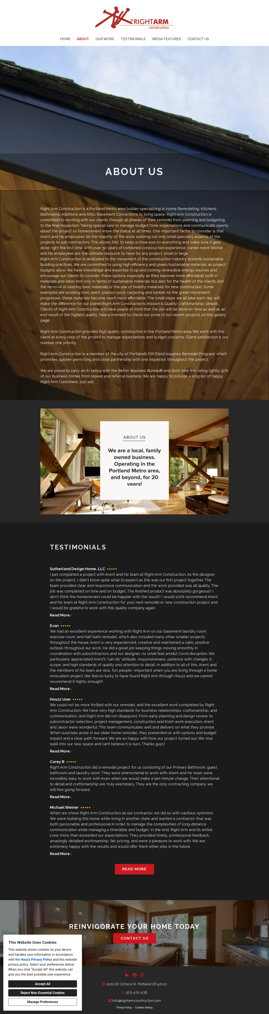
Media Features (166, 39)
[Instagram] (142, 975)
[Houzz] (127, 975)
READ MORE (134, 869)
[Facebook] (134, 975)
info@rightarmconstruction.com (137, 1001)
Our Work (105, 39)
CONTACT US (135, 938)
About (83, 39)
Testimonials (133, 39)
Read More (61, 615)
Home (65, 39)
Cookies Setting (144, 1007)
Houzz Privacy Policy (36, 959)
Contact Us (198, 39)
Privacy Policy (124, 1007)
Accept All (42, 984)
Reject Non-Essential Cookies (43, 993)
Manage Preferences (42, 1002)
